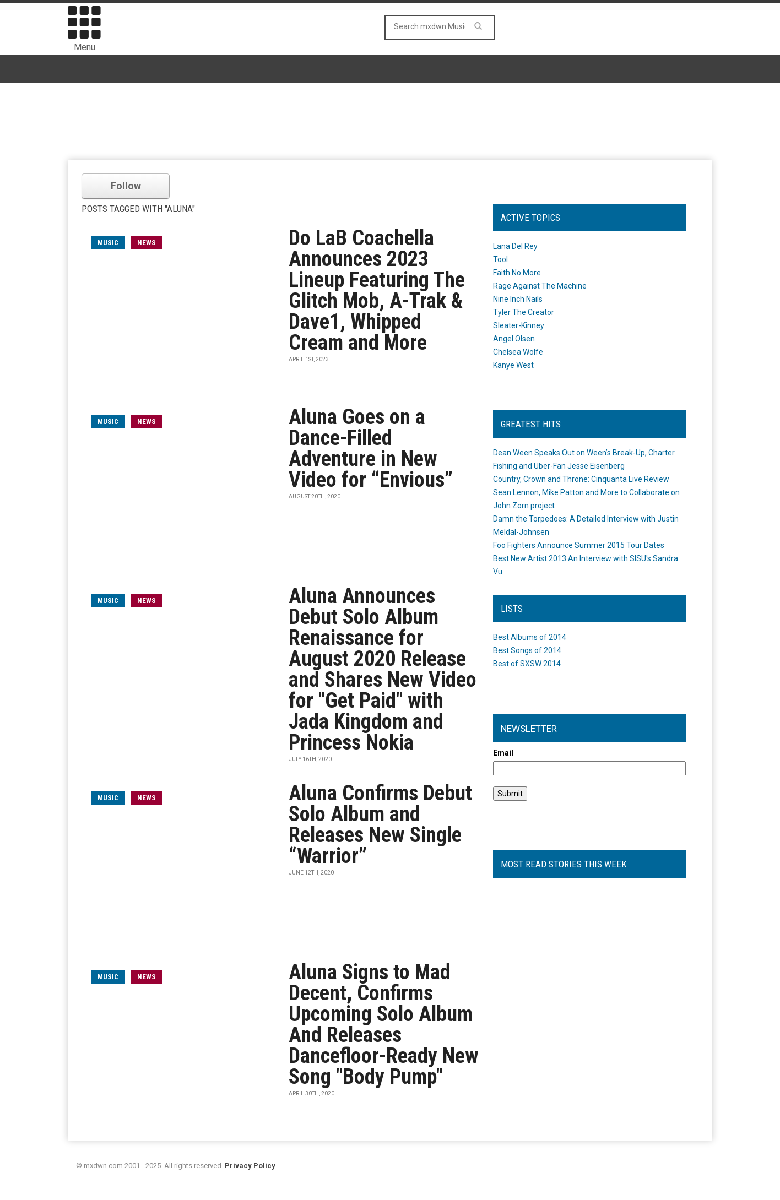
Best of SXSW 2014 (527, 663)
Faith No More (517, 272)
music (108, 242)
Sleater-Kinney (518, 325)
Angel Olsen (514, 338)
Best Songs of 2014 (527, 650)
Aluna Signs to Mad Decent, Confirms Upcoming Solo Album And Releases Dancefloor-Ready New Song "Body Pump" (384, 1024)
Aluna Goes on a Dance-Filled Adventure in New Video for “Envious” (371, 448)
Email (503, 752)
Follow (126, 186)
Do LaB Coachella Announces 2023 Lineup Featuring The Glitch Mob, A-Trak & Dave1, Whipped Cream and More (377, 290)
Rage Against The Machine (540, 285)
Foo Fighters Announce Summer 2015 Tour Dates (578, 545)
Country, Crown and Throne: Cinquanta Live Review (581, 479)
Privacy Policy (250, 1165)
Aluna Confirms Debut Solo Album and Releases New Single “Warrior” (380, 824)
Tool (500, 259)
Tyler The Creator (523, 312)
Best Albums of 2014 (529, 637)
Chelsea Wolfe (518, 351)
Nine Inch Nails (518, 299)
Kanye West (513, 365)
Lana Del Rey (515, 246)
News (146, 242)
